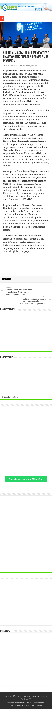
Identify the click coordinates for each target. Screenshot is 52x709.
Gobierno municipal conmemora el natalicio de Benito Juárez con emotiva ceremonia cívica (20, 291)
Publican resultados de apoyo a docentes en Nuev (27, 19)
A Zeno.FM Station (10, 397)
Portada (34, 65)
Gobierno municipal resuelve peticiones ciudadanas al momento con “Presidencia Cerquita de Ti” (32, 300)
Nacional (26, 65)
